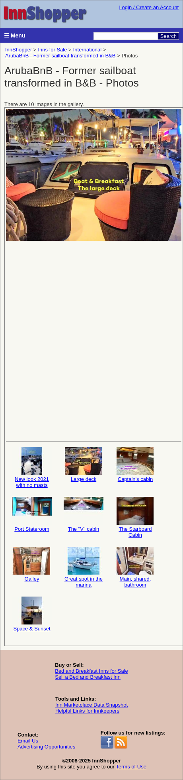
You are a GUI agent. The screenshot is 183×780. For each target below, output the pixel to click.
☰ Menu (14, 35)
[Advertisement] (90, 340)
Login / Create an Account (149, 7)
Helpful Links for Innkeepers (87, 711)
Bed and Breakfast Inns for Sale (91, 671)
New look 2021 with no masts (32, 467)
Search (168, 36)
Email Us (28, 741)
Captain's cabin (135, 464)
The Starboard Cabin (135, 517)
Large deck (83, 464)
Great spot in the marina (83, 567)
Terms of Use (131, 767)
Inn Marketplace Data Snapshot (91, 705)
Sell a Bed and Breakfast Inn (88, 677)
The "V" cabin (83, 514)
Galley (32, 564)
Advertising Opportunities (46, 747)
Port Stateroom (32, 514)
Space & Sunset (32, 614)
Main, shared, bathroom (135, 567)
